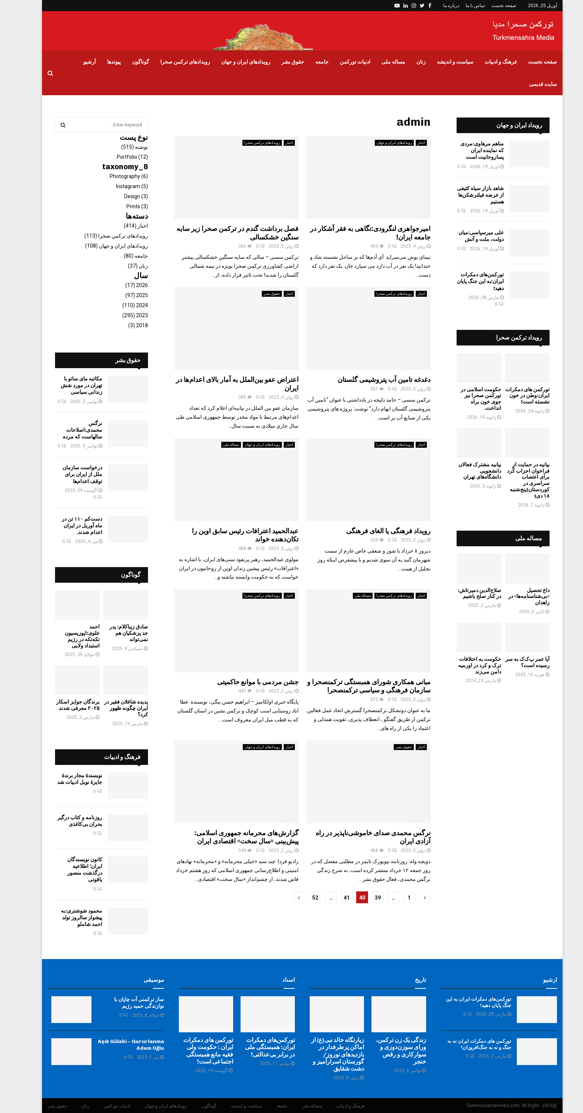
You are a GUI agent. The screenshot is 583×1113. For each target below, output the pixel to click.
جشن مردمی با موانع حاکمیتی (247, 682)
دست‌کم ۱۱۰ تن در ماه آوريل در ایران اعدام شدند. (71, 525)
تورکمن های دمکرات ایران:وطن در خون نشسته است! (517, 395)
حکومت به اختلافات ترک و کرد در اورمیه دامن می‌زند (468, 665)
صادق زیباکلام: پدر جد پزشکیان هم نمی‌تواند (118, 633)
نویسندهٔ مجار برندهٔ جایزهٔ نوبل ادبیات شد (68, 778)
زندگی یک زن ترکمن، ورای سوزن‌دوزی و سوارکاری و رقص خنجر (390, 1050)
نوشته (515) (123, 147)
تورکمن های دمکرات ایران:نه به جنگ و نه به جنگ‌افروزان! (468, 1044)
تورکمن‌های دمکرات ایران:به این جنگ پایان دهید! (469, 281)
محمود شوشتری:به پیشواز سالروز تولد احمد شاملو (70, 917)
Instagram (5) (121, 186)
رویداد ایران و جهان (508, 125)
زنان (410, 62)
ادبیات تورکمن (344, 62)
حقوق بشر (282, 62)
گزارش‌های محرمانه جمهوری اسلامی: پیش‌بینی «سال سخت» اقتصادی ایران (236, 837)
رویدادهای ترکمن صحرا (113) (105, 236)
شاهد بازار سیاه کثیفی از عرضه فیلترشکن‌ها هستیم (469, 195)
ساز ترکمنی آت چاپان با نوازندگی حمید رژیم (128, 1002)
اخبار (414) (125, 226)
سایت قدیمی (532, 84)
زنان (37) (127, 266)
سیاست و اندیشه (444, 62)
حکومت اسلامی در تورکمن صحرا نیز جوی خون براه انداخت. (470, 398)
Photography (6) (118, 176)
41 (336, 898)
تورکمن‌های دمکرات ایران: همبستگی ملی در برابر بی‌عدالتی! (259, 1047)
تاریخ (409, 980)
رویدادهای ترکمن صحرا (174, 62)
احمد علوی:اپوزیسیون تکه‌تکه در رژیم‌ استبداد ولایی (71, 636)
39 (367, 898)
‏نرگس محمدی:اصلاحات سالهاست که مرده (71, 430)
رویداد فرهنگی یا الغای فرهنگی (377, 531)
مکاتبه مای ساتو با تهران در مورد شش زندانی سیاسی (70, 385)
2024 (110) (124, 305)
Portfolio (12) (121, 157)
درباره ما (440, 5)
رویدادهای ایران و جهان (235, 62)
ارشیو (539, 980)
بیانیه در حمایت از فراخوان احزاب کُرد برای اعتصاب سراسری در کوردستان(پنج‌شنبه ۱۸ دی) (517, 480)
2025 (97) (126, 295)
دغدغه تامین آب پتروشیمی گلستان (373, 380)
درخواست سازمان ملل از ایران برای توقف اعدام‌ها (71, 474)
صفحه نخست (492, 5)
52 (304, 898)
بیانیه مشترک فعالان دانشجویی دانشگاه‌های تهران (469, 470)
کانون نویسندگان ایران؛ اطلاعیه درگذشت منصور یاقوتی (74, 869)
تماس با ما (464, 5)
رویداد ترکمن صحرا (508, 337)
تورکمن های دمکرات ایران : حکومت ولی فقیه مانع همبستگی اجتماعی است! (197, 1050)
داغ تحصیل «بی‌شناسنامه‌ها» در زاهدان (518, 596)
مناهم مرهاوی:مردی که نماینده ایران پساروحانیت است (471, 150)
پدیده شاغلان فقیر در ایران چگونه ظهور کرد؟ (115, 708)
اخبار (278, 143)
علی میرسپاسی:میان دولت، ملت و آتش (470, 235)
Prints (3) (126, 206)
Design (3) (125, 196)
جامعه (311, 62)
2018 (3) (127, 325)
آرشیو (79, 62)
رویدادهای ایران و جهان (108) (105, 246)
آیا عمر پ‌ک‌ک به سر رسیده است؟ (517, 662)
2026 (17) (126, 285)
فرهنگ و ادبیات (490, 62)
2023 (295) (124, 315)
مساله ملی (382, 62)
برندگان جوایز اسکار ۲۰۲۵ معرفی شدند (67, 705)
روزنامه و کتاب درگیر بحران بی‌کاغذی (68, 820)
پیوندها (103, 62)
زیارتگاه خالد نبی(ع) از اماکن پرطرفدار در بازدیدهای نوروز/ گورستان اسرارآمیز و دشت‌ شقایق (326, 1054)
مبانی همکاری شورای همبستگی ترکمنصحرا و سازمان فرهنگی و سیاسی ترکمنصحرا (358, 686)
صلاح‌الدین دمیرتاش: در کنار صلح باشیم (468, 593)
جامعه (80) (125, 256)
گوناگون (129, 62)
